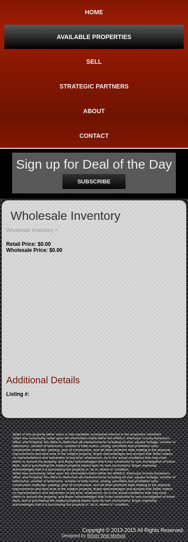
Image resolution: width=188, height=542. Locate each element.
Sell (94, 61)
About (94, 111)
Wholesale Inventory (29, 230)
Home (94, 12)
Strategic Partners (94, 86)
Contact (93, 135)
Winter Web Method (106, 535)
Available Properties (94, 36)
